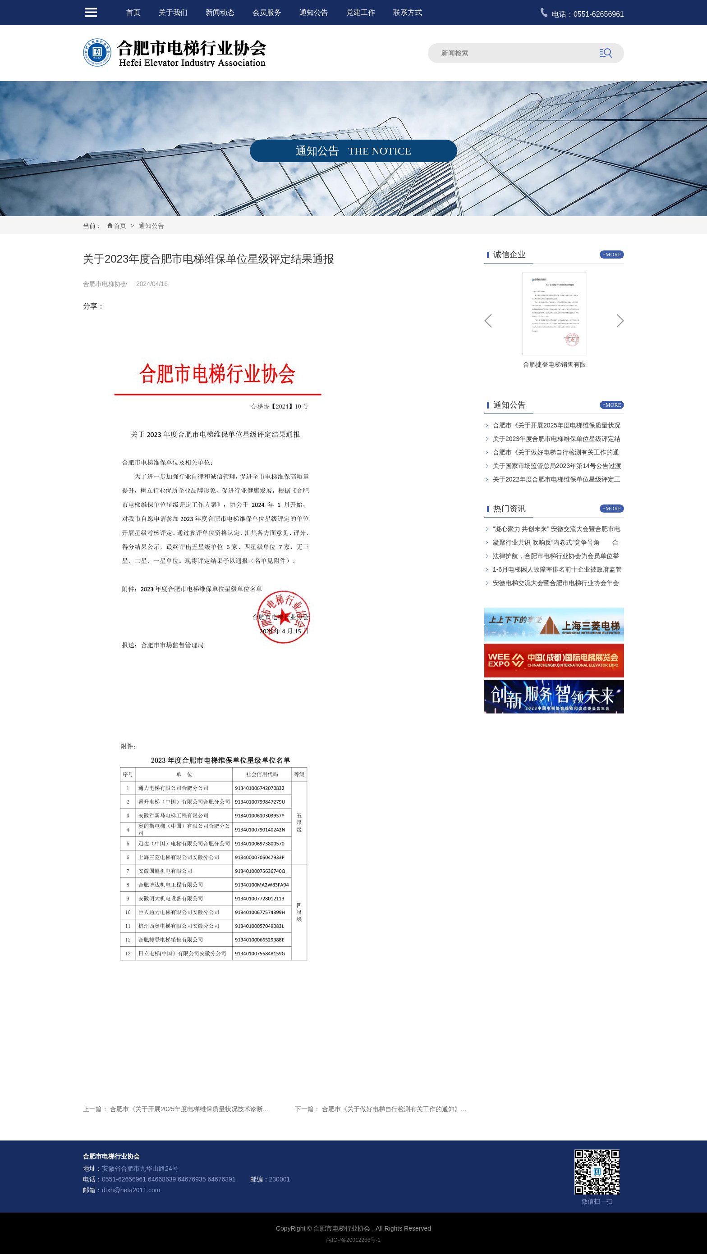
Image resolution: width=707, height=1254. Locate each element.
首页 (133, 12)
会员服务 (266, 12)
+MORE (611, 254)
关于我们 (173, 12)
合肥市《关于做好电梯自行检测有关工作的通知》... (394, 1109)
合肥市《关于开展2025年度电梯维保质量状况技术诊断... (189, 1109)
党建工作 (360, 12)
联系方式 (407, 12)
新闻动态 (220, 12)
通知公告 (313, 12)
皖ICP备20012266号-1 (353, 1240)
